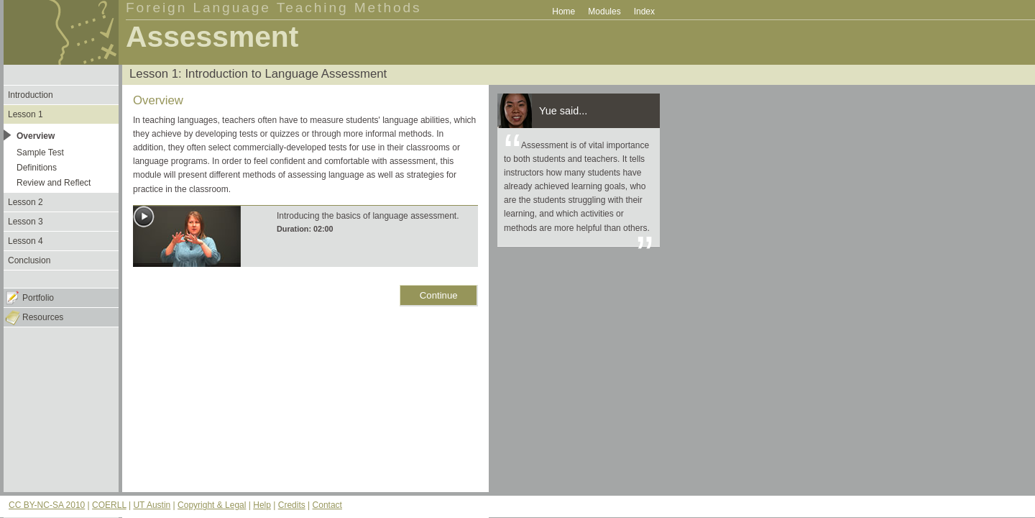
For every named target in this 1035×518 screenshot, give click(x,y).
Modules (604, 11)
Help (262, 505)
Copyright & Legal (212, 505)
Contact (327, 505)
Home (563, 11)
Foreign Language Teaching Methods (274, 7)
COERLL (109, 505)
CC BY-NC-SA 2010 (47, 505)
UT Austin (151, 505)
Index (644, 11)
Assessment (212, 36)
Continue (439, 295)
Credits (291, 505)
